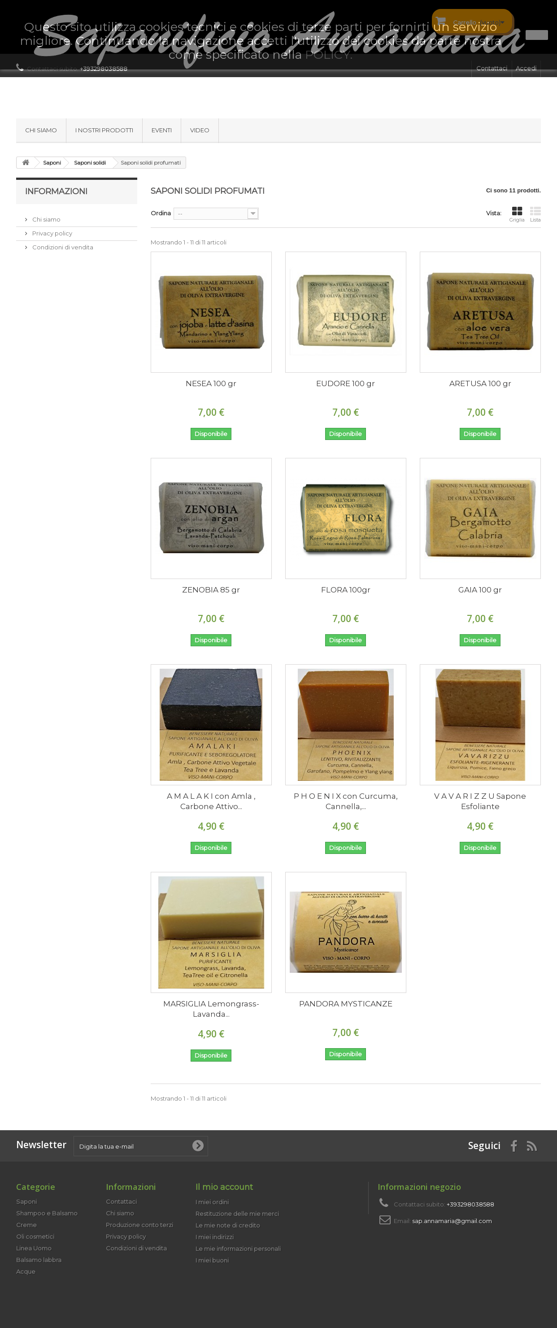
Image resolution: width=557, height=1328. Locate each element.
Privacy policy (51, 229)
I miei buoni (212, 1260)
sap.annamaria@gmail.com (452, 1220)
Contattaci (121, 1201)
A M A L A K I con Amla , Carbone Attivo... (211, 801)
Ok (536, 35)
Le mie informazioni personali (238, 1248)
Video (199, 130)
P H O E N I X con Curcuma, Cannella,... (346, 801)
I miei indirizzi (215, 1237)
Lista (535, 214)
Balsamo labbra (38, 1259)
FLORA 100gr (345, 589)
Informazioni (56, 191)
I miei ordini (212, 1202)
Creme (26, 1224)
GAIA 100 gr (480, 589)
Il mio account (224, 1187)
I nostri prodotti (104, 130)
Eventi (162, 130)
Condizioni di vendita (62, 243)
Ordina (161, 213)
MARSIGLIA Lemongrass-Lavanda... (211, 1009)
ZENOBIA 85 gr (211, 589)
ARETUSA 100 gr (480, 383)
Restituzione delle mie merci (237, 1213)
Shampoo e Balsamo (47, 1213)
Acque (25, 1271)
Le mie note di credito (228, 1225)
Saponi (26, 1201)
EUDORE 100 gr (345, 383)
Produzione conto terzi (139, 1224)
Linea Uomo (34, 1248)
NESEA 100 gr (211, 383)
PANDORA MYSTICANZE (345, 1003)
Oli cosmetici (35, 1236)
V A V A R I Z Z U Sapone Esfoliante (480, 801)
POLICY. (328, 54)
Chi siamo (41, 130)
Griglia (517, 214)
